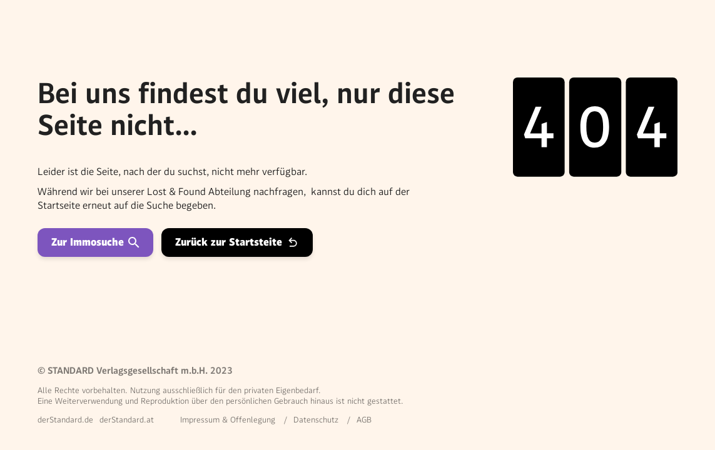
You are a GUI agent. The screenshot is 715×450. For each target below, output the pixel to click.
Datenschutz (315, 419)
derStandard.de (65, 419)
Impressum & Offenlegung (227, 419)
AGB (364, 419)
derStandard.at (126, 419)
